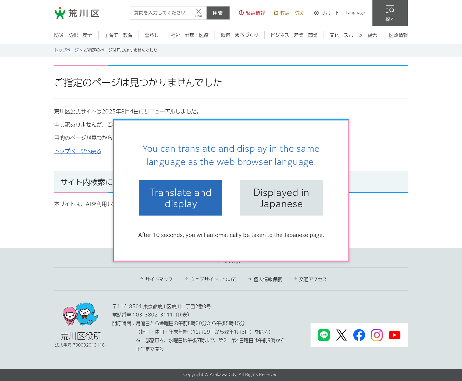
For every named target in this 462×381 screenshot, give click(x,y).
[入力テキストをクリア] (198, 13)
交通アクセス (313, 279)
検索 (218, 13)
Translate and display (181, 197)
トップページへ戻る (77, 151)
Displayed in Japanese (281, 197)
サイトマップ (159, 279)
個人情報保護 (268, 279)
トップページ (66, 50)
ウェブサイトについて (213, 279)
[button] (252, 12)
